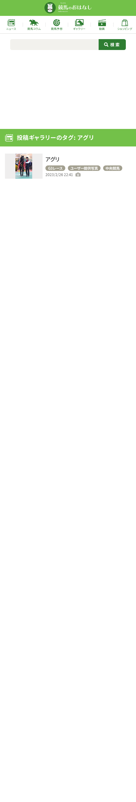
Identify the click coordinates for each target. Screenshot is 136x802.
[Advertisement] (68, 88)
